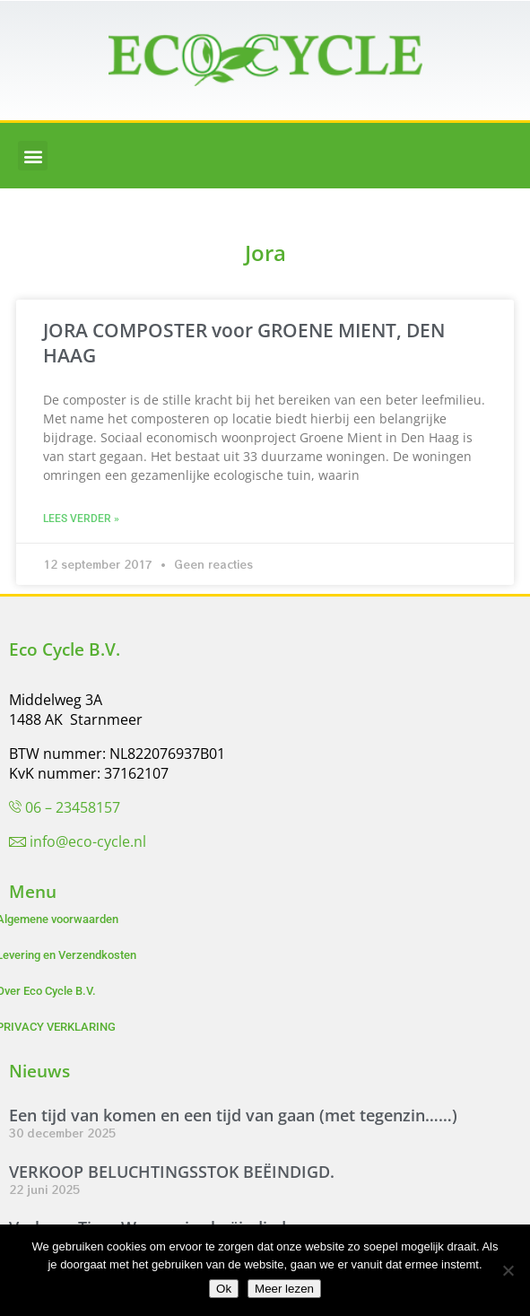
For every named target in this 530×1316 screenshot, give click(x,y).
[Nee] (508, 1270)
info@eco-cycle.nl (88, 841)
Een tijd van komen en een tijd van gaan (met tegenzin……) (233, 1115)
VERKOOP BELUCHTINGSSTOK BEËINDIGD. (172, 1171)
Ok (223, 1288)
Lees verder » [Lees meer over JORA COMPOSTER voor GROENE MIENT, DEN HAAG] (81, 518)
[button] (33, 155)
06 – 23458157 (72, 807)
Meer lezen (284, 1288)
